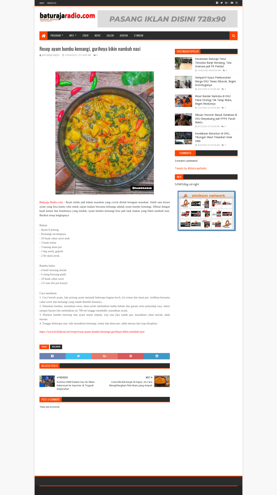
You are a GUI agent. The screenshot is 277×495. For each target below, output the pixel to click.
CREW (85, 35)
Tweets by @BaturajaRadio (191, 168)
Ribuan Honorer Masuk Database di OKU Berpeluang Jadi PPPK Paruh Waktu (216, 118)
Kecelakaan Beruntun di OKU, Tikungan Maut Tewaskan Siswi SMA (213, 137)
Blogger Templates (82, 490)
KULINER (56, 347)
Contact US (51, 3)
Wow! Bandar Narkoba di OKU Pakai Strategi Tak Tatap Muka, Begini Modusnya (213, 100)
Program (55, 35)
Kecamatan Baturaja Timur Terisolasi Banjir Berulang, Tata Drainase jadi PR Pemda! (213, 62)
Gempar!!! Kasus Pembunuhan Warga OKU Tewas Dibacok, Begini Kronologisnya (215, 81)
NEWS (97, 35)
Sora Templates (60, 490)
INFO (71, 35)
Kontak (124, 35)
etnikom (138, 35)
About (41, 3)
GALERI (110, 35)
